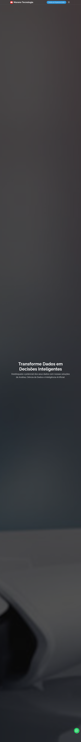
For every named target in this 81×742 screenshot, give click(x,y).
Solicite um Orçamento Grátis (56, 2)
